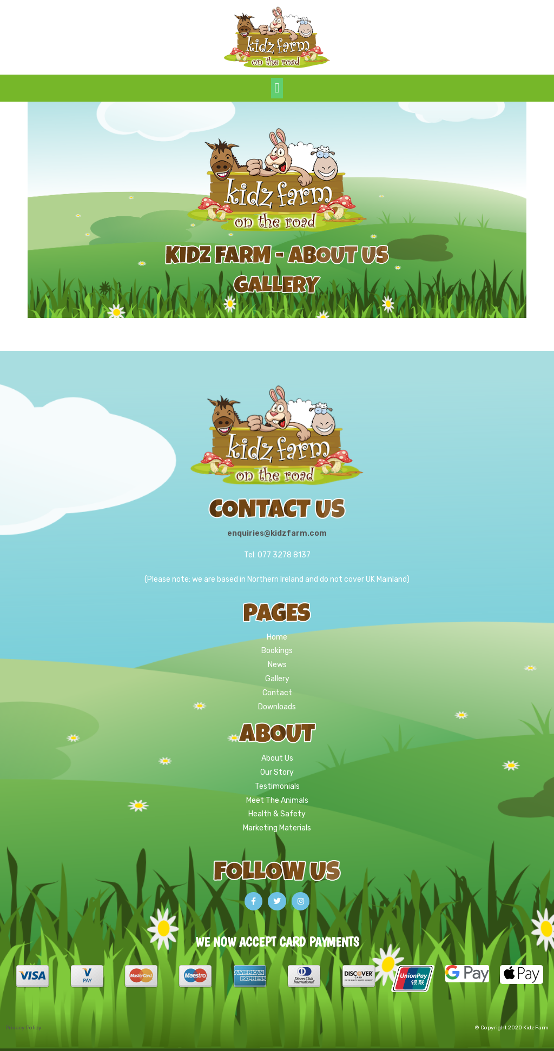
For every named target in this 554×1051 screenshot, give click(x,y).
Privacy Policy (23, 1028)
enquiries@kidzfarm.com (277, 533)
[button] (277, 88)
